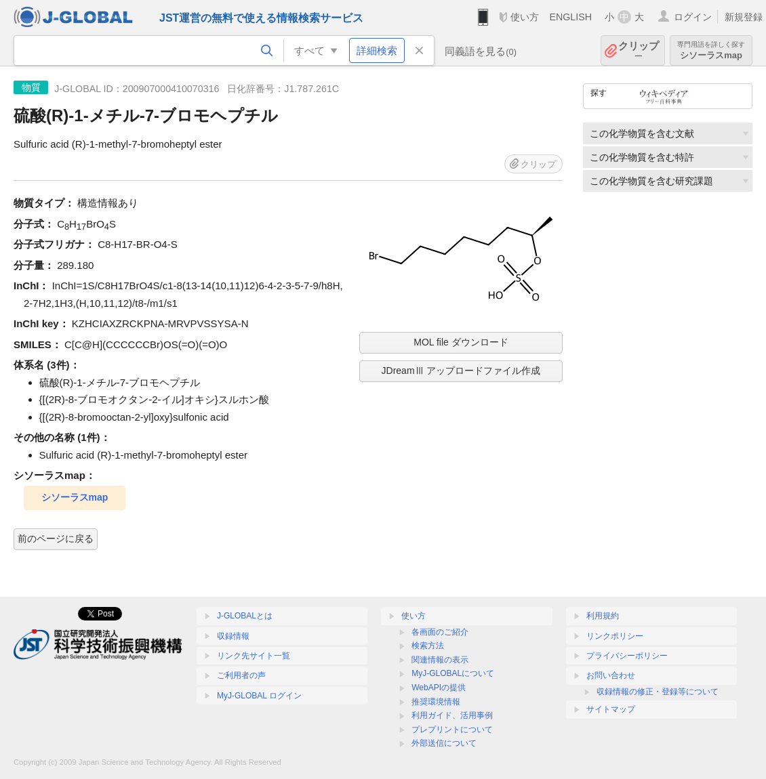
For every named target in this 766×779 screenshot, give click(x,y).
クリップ (638, 50)
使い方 (524, 17)
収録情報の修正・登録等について (658, 691)
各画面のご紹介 (439, 632)
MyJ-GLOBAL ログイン (259, 695)
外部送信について (444, 743)
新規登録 (744, 17)
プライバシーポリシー (627, 655)
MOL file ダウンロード (461, 342)
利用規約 (602, 615)
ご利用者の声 (241, 675)
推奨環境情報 (435, 702)
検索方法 (427, 645)
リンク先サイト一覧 (253, 655)
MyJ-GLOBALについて (452, 673)
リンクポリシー (614, 636)
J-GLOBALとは (245, 615)
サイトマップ (610, 709)
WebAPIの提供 (438, 687)
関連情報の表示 (439, 660)
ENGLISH (570, 17)
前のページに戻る (56, 538)
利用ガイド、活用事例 (452, 715)
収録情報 (233, 636)
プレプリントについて (452, 729)
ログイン (693, 17)
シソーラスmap (711, 50)
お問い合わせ (610, 675)
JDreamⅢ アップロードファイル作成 (461, 370)
